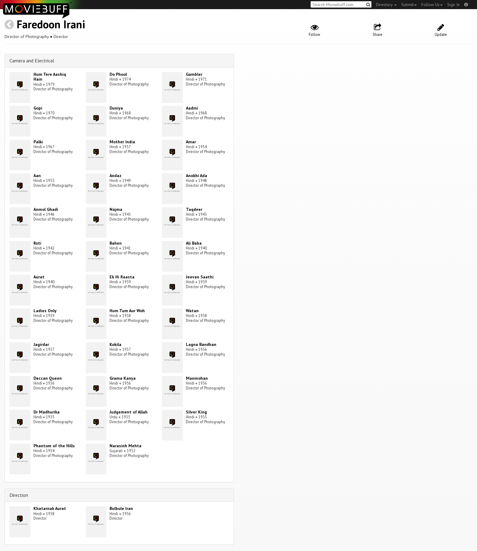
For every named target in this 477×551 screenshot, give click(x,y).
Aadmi (192, 108)
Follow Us (432, 4)
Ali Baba (194, 243)
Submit (409, 4)
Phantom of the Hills (54, 445)
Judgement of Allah (129, 412)
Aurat (38, 277)
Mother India (122, 142)
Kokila (115, 344)
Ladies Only (45, 310)
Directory (386, 4)
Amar (191, 142)
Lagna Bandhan (201, 344)
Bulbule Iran (121, 508)
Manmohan (197, 378)
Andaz (115, 175)
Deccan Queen (47, 378)
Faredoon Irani (51, 24)
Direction (18, 495)
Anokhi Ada (196, 175)
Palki (38, 142)
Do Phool (118, 74)
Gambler (194, 74)
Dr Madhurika (46, 412)
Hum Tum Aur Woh (127, 310)
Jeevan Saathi (200, 277)
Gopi (37, 108)
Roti (37, 243)
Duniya (116, 108)
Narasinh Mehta (125, 445)
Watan (192, 310)
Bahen (116, 243)
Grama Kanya (123, 378)
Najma (116, 209)
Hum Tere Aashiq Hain (49, 76)
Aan (37, 175)
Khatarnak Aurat (49, 508)
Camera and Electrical (31, 61)
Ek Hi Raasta (122, 277)
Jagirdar (41, 344)
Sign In (453, 4)
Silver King (196, 412)
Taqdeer (194, 209)
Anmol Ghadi (45, 209)
